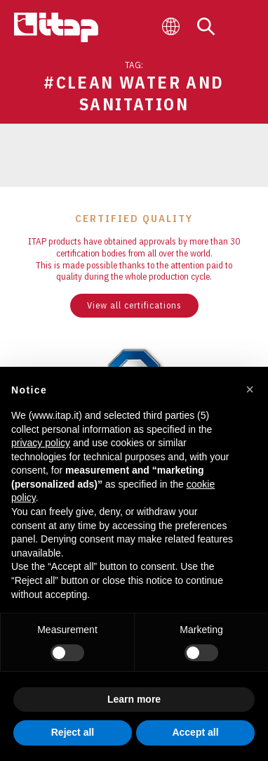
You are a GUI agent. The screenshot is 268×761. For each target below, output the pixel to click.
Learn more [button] (134, 699)
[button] (250, 389)
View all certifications (134, 305)
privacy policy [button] (40, 442)
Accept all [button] (195, 732)
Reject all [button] (72, 732)
